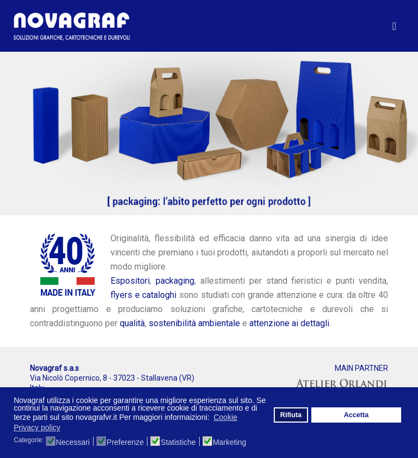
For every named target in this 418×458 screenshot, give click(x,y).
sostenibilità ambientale (194, 323)
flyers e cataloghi (143, 295)
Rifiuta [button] (291, 415)
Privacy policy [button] (37, 427)
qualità (132, 323)
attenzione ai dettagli (289, 323)
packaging (175, 281)
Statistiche (178, 442)
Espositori (130, 281)
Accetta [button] (356, 415)
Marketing (229, 442)
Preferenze (125, 442)
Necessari (73, 442)
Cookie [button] (225, 417)
